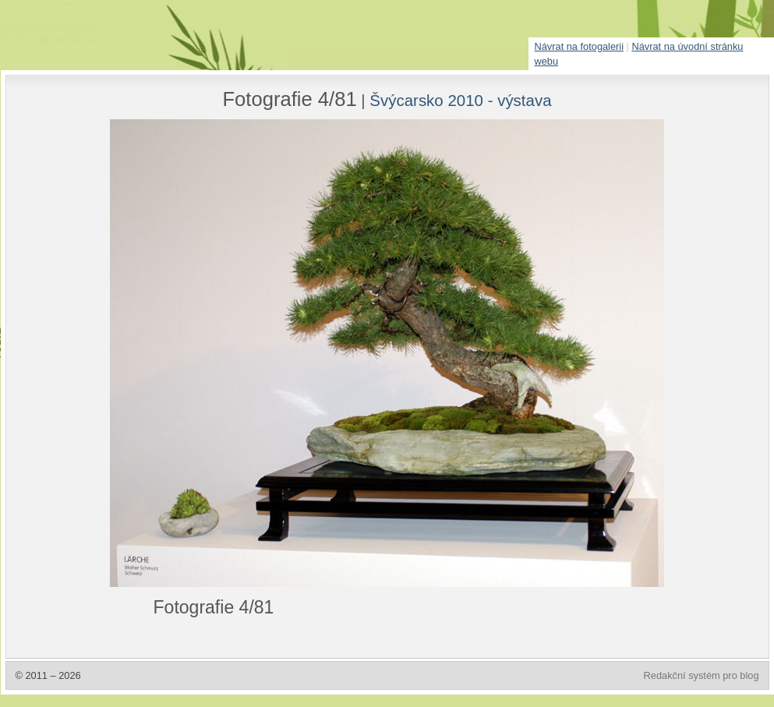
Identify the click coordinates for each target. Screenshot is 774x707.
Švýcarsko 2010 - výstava (460, 100)
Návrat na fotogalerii (579, 46)
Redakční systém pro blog (701, 675)
